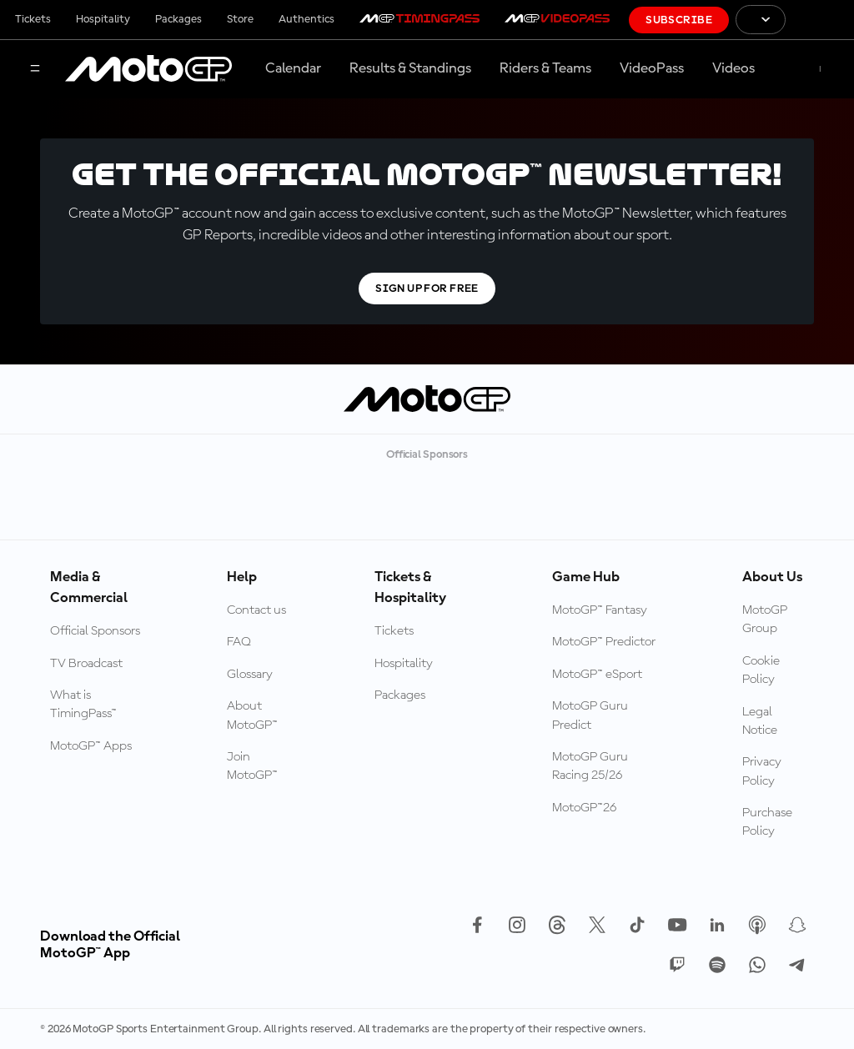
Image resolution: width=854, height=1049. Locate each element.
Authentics (306, 19)
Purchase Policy (767, 822)
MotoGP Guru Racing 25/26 (590, 766)
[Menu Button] (35, 70)
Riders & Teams (545, 68)
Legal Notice (759, 721)
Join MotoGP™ (252, 766)
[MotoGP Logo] (148, 69)
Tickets (33, 19)
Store (240, 19)
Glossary (250, 674)
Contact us (256, 610)
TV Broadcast (86, 663)
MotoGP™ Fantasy (599, 610)
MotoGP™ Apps (91, 746)
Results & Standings (410, 68)
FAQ (239, 642)
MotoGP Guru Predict (590, 715)
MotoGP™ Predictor (604, 642)
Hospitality (103, 19)
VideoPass (652, 68)
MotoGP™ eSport (597, 674)
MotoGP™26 (584, 808)
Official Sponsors (95, 631)
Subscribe (679, 20)
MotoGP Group (764, 619)
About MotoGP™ (252, 715)
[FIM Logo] (819, 20)
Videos (733, 68)
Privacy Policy (761, 771)
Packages (178, 19)
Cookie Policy (761, 670)
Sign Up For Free (427, 288)
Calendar (293, 68)
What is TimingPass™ (83, 704)
